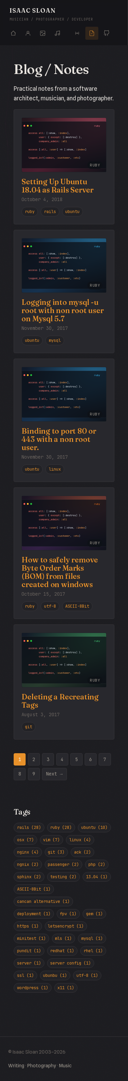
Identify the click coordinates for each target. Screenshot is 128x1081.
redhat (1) (62, 951)
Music (65, 1065)
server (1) (29, 963)
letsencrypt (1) (66, 926)
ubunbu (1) (55, 975)
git (28, 727)
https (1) (28, 926)
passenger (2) (63, 864)
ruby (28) (61, 827)
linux (55, 469)
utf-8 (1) (87, 975)
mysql (55, 340)
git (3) (56, 852)
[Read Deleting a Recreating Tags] (64, 660)
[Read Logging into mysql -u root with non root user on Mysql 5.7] (64, 265)
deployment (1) (34, 914)
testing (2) (63, 877)
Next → (54, 774)
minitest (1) (31, 938)
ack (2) (82, 852)
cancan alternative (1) (43, 901)
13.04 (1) (97, 877)
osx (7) (25, 840)
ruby (29, 211)
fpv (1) (68, 914)
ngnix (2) (28, 864)
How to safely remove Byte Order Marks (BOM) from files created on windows (60, 572)
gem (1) (94, 914)
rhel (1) (93, 951)
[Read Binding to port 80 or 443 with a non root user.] (64, 394)
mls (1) (63, 938)
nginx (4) (28, 852)
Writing (16, 1065)
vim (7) (51, 840)
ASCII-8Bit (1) (34, 889)
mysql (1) (92, 938)
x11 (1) (65, 988)
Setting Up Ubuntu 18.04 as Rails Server (57, 186)
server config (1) (70, 963)
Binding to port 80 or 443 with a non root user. (59, 439)
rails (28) (29, 827)
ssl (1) (25, 975)
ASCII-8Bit (77, 606)
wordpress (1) (32, 988)
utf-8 (50, 606)
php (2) (96, 864)
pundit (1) (29, 951)
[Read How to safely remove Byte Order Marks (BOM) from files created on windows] (64, 523)
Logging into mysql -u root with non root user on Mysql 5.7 (62, 310)
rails (50, 211)
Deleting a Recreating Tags (60, 701)
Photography (41, 1065)
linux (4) (80, 840)
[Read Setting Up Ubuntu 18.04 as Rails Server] (64, 144)
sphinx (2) (29, 877)
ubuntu (72, 211)
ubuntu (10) (94, 827)
